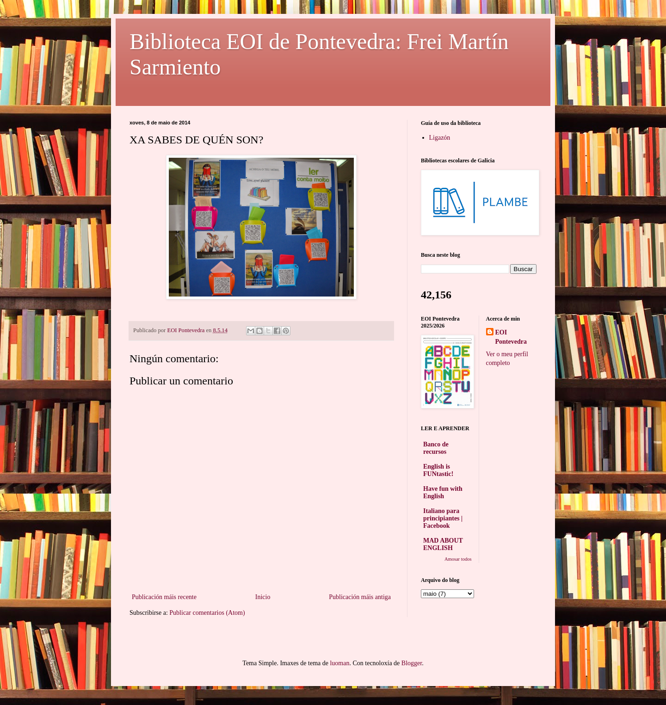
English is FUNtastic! (438, 470)
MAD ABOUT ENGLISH (443, 544)
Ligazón (439, 137)
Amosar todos (458, 559)
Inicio (263, 597)
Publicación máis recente (164, 597)
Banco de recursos (436, 448)
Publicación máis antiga (360, 597)
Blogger (411, 663)
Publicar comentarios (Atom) (207, 612)
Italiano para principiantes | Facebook (442, 518)
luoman (339, 663)
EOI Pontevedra (511, 337)
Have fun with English (442, 492)
